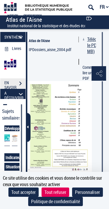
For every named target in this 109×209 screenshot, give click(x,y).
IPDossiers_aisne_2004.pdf (50, 49)
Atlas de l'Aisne (39, 40)
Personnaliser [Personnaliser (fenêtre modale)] (87, 192)
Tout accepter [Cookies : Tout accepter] (23, 192)
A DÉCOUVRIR (14, 94)
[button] (99, 73)
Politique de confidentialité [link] (55, 201)
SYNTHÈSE (14, 37)
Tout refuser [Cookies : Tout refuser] (55, 192)
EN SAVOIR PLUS (15, 84)
